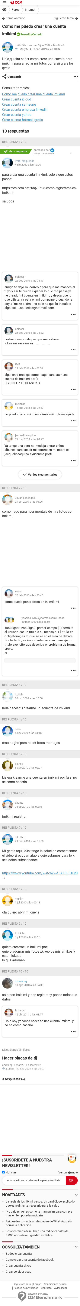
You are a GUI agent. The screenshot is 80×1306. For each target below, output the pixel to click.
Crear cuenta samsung (19, 104)
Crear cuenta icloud (16, 99)
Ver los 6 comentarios (42, 474)
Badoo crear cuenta (19, 1253)
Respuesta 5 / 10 (14, 754)
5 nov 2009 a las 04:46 (28, 733)
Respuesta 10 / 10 (15, 971)
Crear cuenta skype (18, 1265)
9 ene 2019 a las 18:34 (46, 49)
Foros (15, 9)
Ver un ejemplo (68, 1172)
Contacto (46, 1288)
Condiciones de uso (55, 1284)
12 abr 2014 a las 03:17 (29, 1014)
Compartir (14, 76)
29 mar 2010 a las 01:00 (29, 841)
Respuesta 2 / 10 (14, 488)
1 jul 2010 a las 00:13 (27, 902)
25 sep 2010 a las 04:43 (29, 280)
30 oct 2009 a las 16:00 (29, 698)
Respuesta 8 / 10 (14, 889)
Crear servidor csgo (18, 1271)
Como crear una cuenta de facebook (30, 1259)
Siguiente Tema (64, 18)
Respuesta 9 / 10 (14, 923)
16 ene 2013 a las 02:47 (29, 407)
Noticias (9, 1172)
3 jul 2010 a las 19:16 (27, 937)
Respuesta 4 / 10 (14, 719)
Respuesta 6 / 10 (14, 793)
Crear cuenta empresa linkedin (25, 110)
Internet (30, 9)
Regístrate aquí (22, 1284)
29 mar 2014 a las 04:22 (29, 439)
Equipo (37, 1284)
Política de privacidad (25, 1288)
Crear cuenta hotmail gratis (22, 120)
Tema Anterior (15, 18)
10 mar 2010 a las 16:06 (36, 621)
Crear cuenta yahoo (16, 115)
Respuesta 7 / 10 (14, 827)
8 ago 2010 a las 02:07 (28, 767)
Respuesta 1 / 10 (14, 141)
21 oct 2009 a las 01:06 (29, 501)
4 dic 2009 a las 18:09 (28, 164)
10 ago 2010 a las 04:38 (29, 985)
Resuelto (25, 34)
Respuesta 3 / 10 (14, 684)
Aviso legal (60, 1288)
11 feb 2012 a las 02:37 (29, 368)
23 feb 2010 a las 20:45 (29, 595)
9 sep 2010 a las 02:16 (28, 806)
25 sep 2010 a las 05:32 (29, 332)
